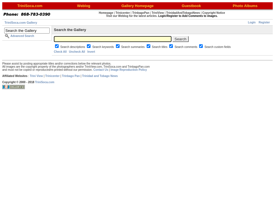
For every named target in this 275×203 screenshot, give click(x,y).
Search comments (186, 46)
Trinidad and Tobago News (100, 76)
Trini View (36, 76)
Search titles (160, 46)
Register (264, 22)
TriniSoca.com (44, 82)
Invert (91, 51)
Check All (60, 51)
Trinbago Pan (71, 76)
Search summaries (133, 46)
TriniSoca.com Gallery (21, 22)
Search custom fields (217, 46)
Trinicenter (52, 76)
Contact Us (100, 69)
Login (252, 22)
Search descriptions (73, 46)
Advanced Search (22, 35)
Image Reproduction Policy (129, 69)
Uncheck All (77, 51)
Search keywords (103, 46)
